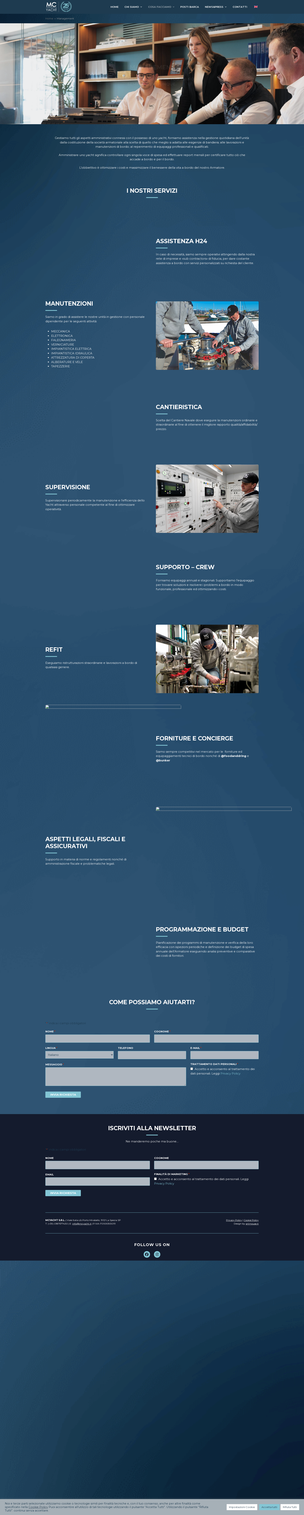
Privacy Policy (164, 1183)
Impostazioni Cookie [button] (242, 1507)
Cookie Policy (38, 1507)
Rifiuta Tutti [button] (290, 1507)
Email (49, 1174)
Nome (49, 1157)
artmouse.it (252, 1223)
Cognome (161, 1157)
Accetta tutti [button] (269, 1507)
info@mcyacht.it (81, 1223)
